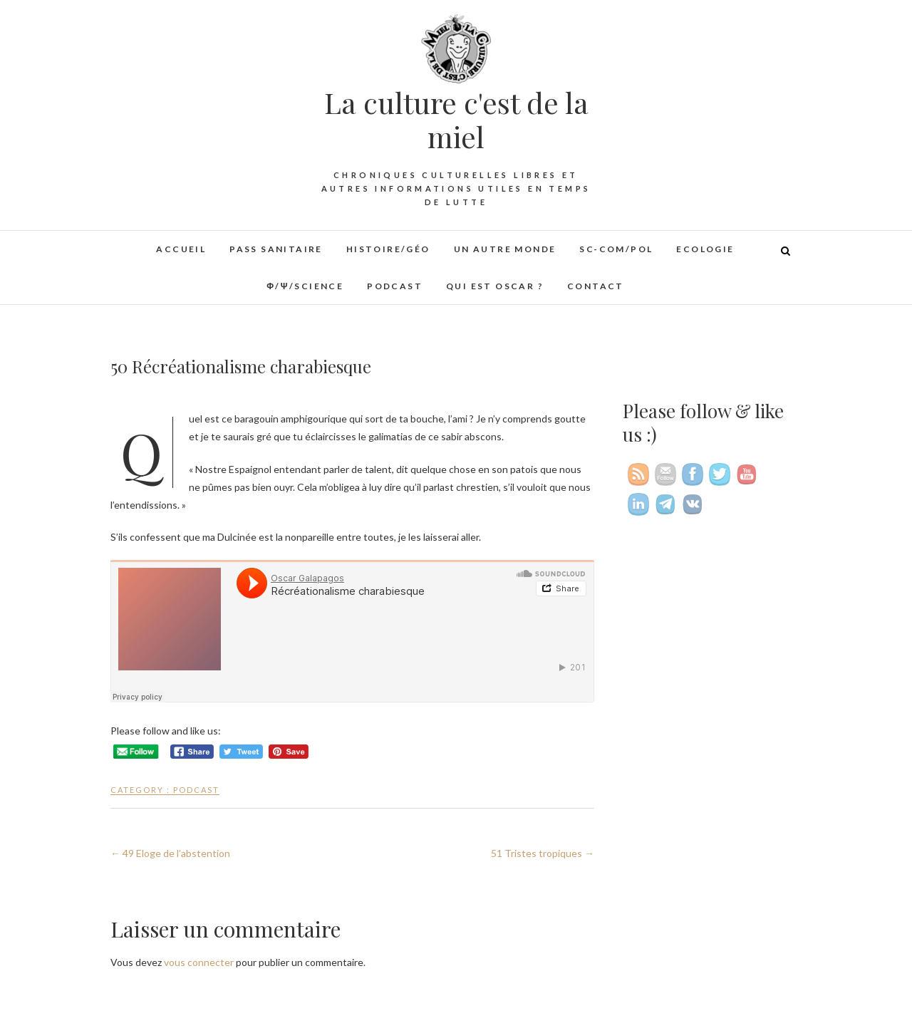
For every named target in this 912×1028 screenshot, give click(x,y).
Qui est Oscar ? (495, 286)
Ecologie (705, 249)
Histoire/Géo (388, 249)
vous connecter (199, 962)
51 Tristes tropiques (542, 853)
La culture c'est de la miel (456, 119)
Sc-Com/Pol (616, 249)
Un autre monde (505, 249)
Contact (595, 286)
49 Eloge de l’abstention (170, 853)
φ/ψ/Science (304, 286)
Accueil (181, 249)
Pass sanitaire (276, 249)
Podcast (395, 286)
